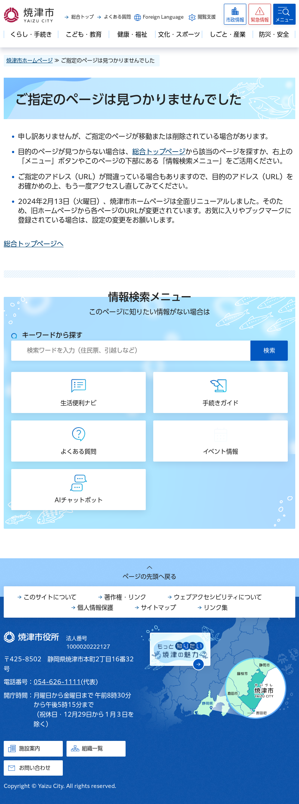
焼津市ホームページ (29, 60)
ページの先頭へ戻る (149, 577)
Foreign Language (163, 17)
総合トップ (82, 17)
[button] (260, 14)
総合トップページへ (34, 243)
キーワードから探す (52, 335)
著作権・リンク (125, 597)
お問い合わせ (34, 767)
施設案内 (29, 748)
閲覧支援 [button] (207, 17)
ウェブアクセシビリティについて (218, 597)
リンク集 (216, 608)
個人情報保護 (95, 608)
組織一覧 (92, 748)
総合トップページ (158, 151)
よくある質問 (117, 17)
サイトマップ (158, 608)
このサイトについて (50, 597)
